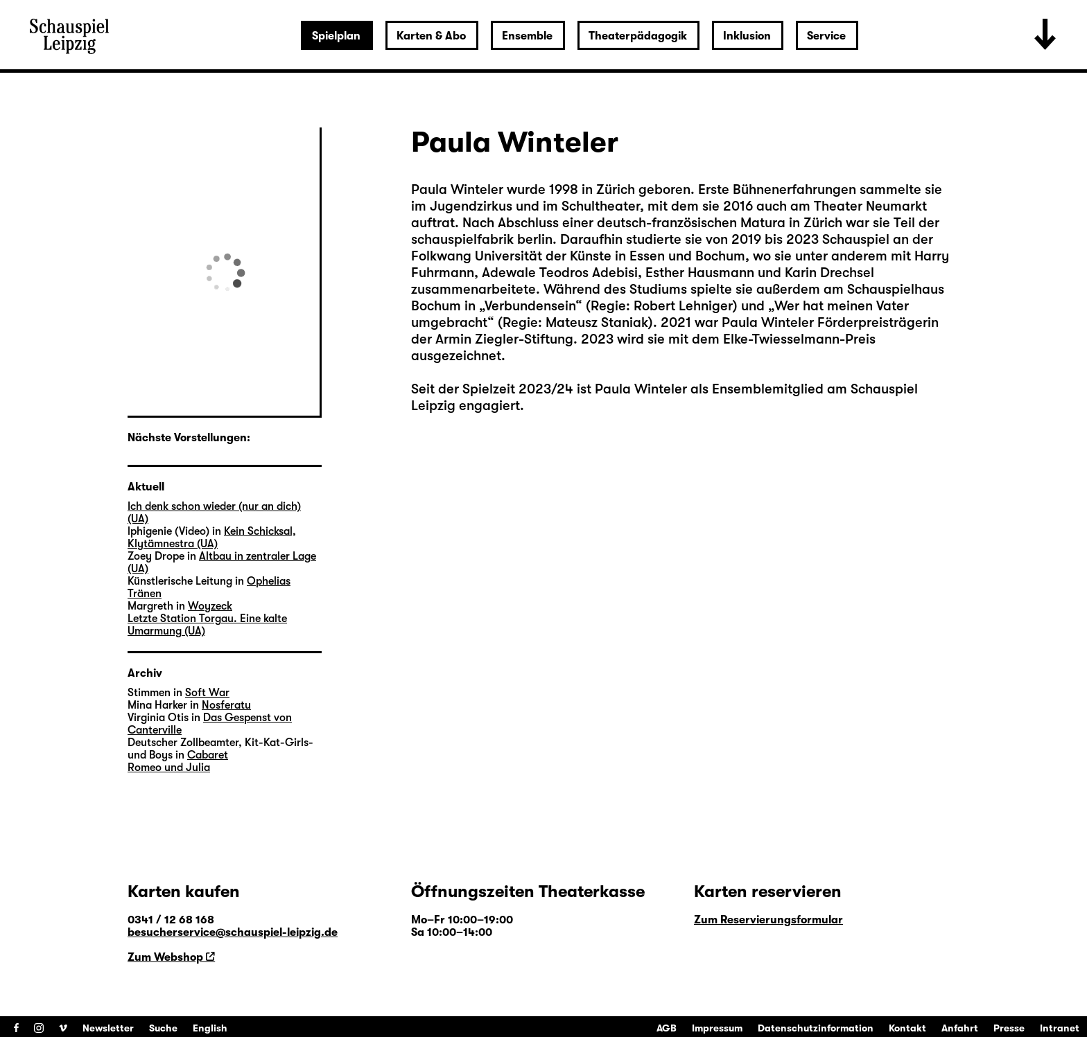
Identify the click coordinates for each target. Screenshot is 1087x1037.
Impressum (717, 1028)
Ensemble (527, 36)
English (210, 1028)
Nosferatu (226, 705)
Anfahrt (959, 1028)
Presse (1009, 1028)
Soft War (207, 692)
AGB (666, 1028)
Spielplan (336, 36)
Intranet (1059, 1028)
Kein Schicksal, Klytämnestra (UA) (212, 537)
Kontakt (907, 1028)
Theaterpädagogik (638, 36)
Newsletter (108, 1028)
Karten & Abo (431, 36)
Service (826, 36)
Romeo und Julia (169, 767)
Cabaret (207, 755)
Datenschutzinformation (815, 1028)
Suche (163, 1028)
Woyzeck (210, 606)
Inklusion (747, 36)
